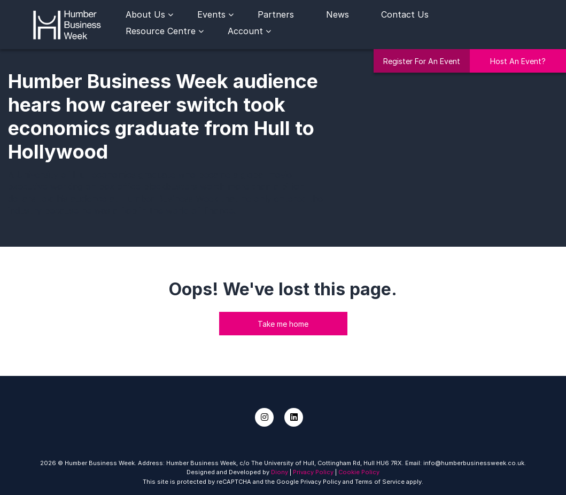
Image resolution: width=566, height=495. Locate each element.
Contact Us (405, 14)
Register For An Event (421, 61)
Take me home (283, 323)
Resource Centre (161, 31)
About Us (145, 14)
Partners (276, 14)
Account (245, 31)
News (337, 14)
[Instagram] (264, 417)
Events (211, 14)
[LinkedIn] (293, 417)
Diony (279, 472)
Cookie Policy (358, 472)
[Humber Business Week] (67, 23)
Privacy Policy (313, 472)
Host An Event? (518, 61)
